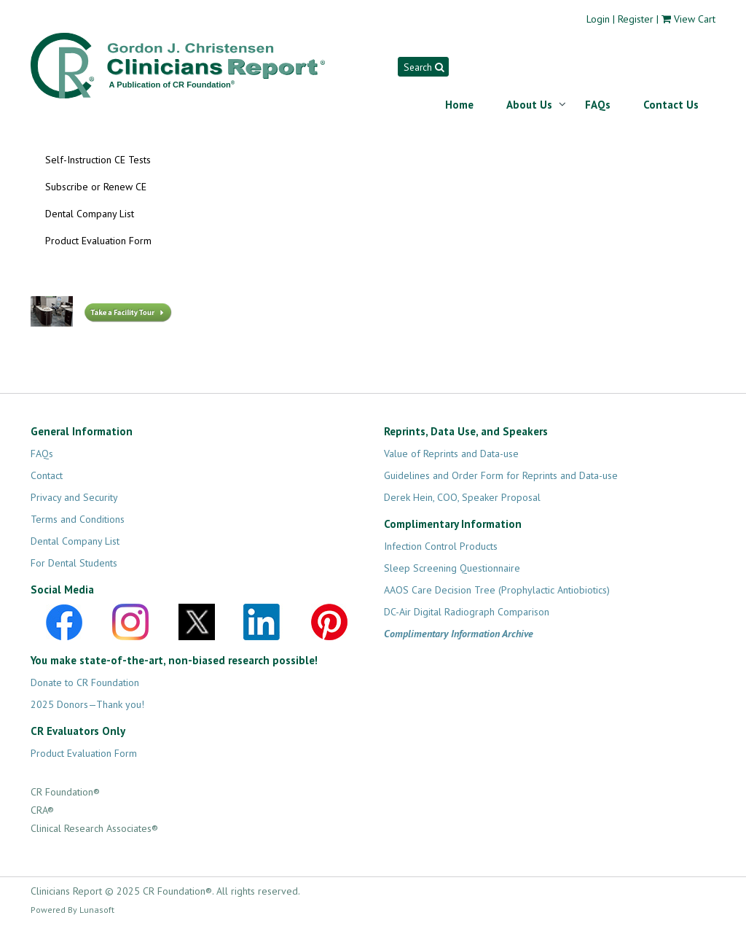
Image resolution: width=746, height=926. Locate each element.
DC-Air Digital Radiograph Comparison (466, 611)
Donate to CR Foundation (85, 682)
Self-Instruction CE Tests (98, 159)
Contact (47, 475)
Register (635, 19)
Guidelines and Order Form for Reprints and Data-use (501, 475)
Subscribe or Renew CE (95, 186)
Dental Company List (89, 213)
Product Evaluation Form (98, 240)
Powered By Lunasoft (72, 909)
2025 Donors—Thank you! (87, 704)
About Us (529, 105)
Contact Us (671, 105)
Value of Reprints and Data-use (451, 453)
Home (459, 105)
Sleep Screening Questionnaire (452, 568)
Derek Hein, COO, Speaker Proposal (462, 497)
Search (424, 67)
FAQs (597, 105)
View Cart (694, 19)
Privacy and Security (74, 497)
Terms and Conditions (78, 519)
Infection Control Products (441, 546)
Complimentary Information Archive (458, 633)
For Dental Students (74, 562)
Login (598, 19)
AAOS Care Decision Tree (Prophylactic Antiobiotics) (497, 589)
